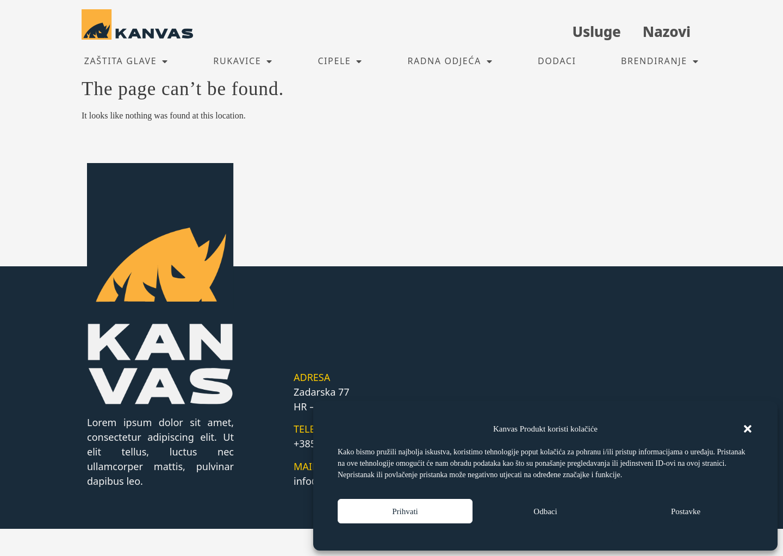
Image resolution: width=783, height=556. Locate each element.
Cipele (340, 61)
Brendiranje (660, 61)
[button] (747, 428)
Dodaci (557, 61)
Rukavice (243, 61)
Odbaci (545, 511)
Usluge (596, 31)
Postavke (685, 511)
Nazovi (667, 31)
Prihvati (405, 511)
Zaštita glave (126, 61)
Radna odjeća (450, 61)
